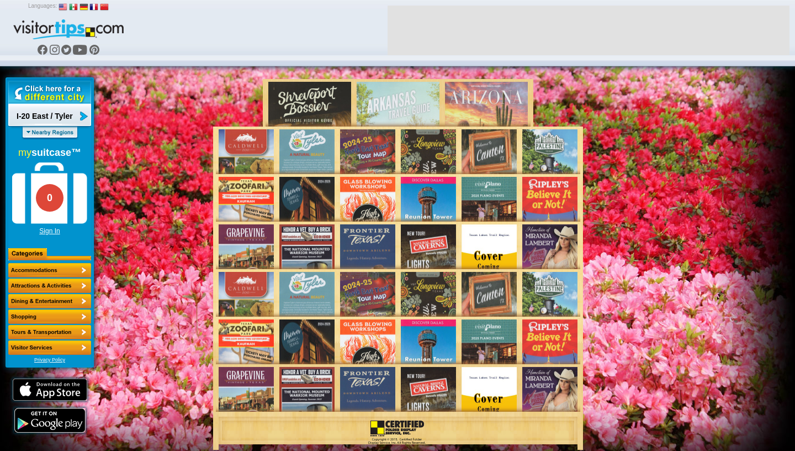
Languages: (42, 6)
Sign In (49, 231)
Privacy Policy (49, 360)
